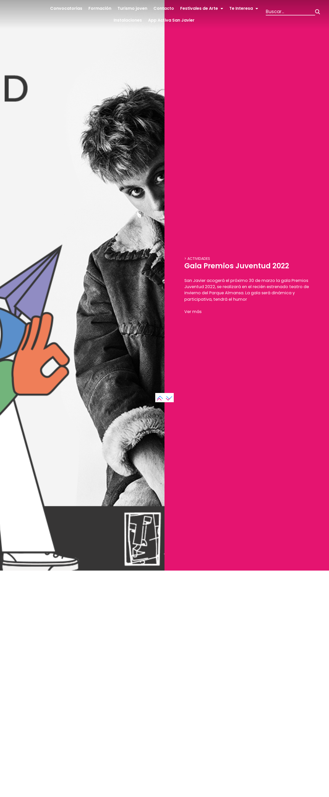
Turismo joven (132, 8)
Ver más (194, 426)
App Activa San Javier (171, 20)
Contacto (163, 8)
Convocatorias (66, 8)
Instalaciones (128, 20)
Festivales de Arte (201, 8)
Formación (99, 8)
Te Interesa (243, 8)
